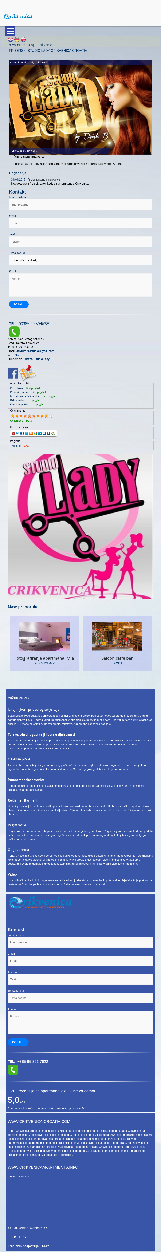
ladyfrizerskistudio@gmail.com (35, 351)
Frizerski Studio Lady (37, 359)
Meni (10, 31)
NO (17, 355)
